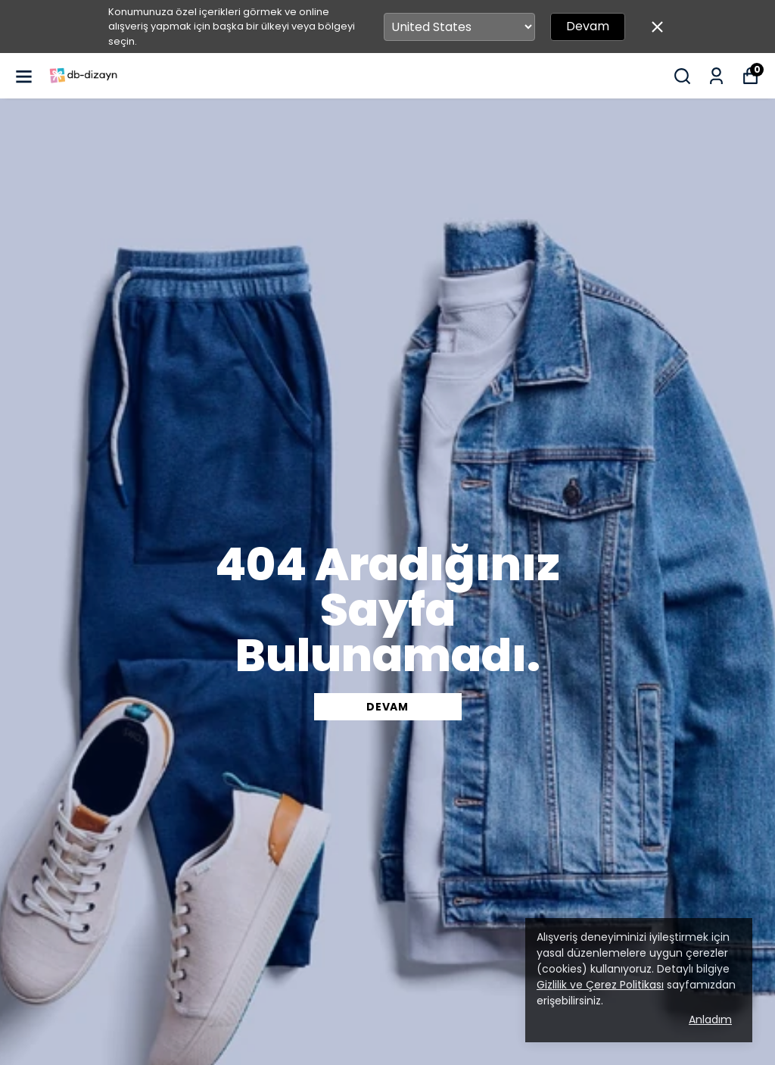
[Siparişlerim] (716, 76)
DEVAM (387, 706)
